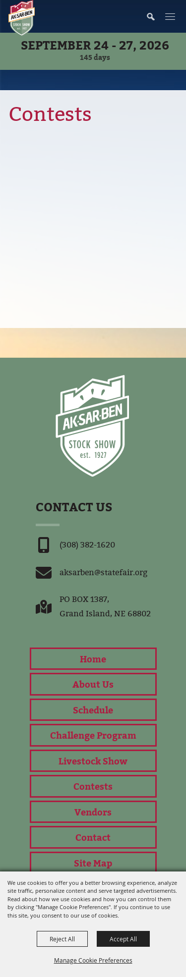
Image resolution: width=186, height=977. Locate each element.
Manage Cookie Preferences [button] (93, 960)
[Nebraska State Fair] (21, 18)
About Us (93, 684)
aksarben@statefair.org (103, 572)
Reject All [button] (62, 939)
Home (93, 658)
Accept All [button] (123, 939)
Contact (93, 837)
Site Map (93, 863)
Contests (93, 786)
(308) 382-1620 (87, 544)
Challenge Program (93, 735)
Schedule (93, 710)
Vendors (93, 812)
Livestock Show (93, 761)
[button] (155, 16)
